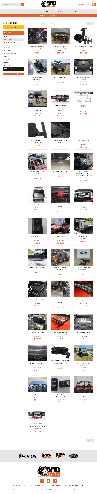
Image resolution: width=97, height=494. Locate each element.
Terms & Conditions (55, 489)
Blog (83, 485)
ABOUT (46, 11)
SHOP (33, 11)
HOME (20, 11)
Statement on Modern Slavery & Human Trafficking (73, 489)
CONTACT (75, 11)
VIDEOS (60, 11)
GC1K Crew (52, 23)
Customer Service (83, 4)
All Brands (31, 23)
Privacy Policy (46, 489)
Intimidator (42, 23)
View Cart (13, 74)
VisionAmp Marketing (36, 489)
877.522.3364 (56, 485)
